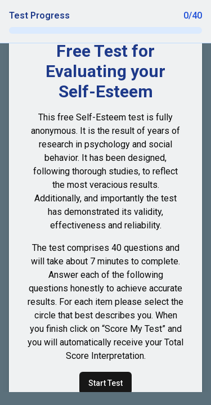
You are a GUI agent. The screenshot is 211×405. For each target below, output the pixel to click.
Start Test (105, 383)
